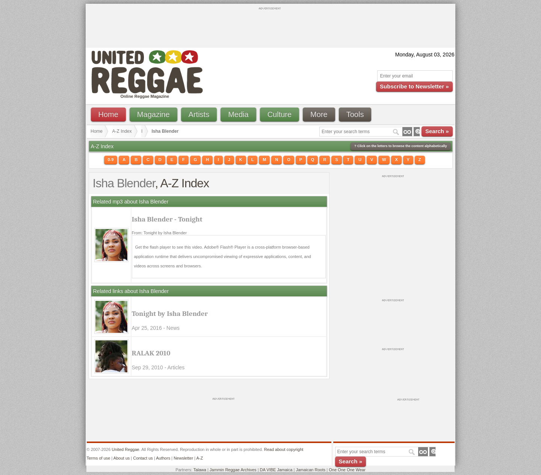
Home (108, 114)
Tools (355, 114)
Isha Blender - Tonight (167, 219)
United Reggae (125, 449)
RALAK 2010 (151, 353)
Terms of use (98, 458)
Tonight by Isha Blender (170, 314)
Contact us (143, 458)
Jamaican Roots (310, 469)
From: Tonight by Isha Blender (159, 233)
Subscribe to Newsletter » (414, 86)
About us (121, 458)
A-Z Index (122, 131)
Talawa (199, 469)
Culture (279, 114)
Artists (199, 114)
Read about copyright (284, 449)
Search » (437, 131)
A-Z (199, 458)
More (319, 114)
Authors (163, 458)
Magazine (153, 114)
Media (238, 114)
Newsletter (183, 458)
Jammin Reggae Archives (233, 469)
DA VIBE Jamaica (276, 469)
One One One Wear (347, 469)
